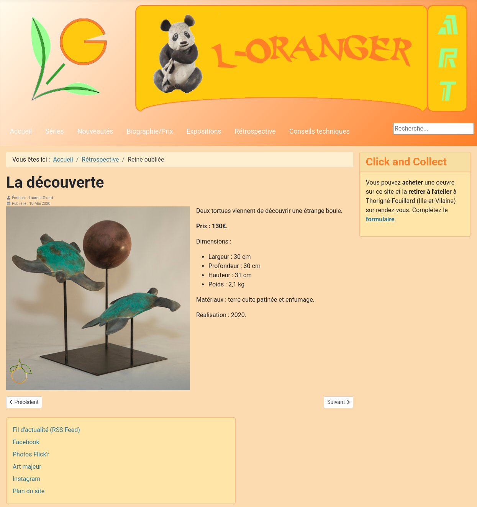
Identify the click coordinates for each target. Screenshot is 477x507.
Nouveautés (95, 131)
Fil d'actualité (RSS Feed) (46, 429)
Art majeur (27, 466)
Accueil (21, 131)
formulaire (380, 219)
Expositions (204, 131)
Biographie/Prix (150, 131)
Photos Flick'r (31, 454)
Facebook (26, 442)
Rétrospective (255, 131)
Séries (54, 131)
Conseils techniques (319, 131)
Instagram (26, 478)
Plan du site (28, 491)
